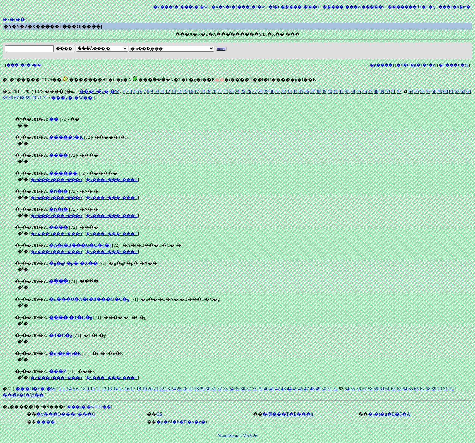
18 (202, 91)
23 (231, 91)
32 (283, 91)
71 (39, 97)
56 (422, 91)
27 (254, 91)
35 (300, 91)
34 (295, 91)
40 (330, 91)
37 (312, 91)
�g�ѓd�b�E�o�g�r (181, 421)
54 (410, 91)
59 (439, 91)
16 (191, 91)
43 (347, 91)
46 (364, 91)
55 (416, 91)
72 (45, 97)
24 (237, 91)
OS (159, 413)
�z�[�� (14, 19)
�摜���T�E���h (287, 413)
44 (353, 91)
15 (185, 91)
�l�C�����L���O (293, 6)
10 (156, 91)
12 (167, 91)
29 (266, 91)
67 (16, 97)
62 (457, 91)
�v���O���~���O (56, 179)
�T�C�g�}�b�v (415, 65)
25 (243, 91)
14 (179, 91)
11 (162, 91)
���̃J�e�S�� (23, 65)
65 (5, 97)
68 (22, 97)
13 (173, 91)
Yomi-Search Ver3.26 (237, 435)
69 (28, 97)
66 (10, 97)
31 (277, 91)
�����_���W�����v (353, 6)
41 (335, 91)
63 (462, 91)
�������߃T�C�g (411, 6)
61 (451, 91)
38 (318, 91)
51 (393, 91)
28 (260, 91)
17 (196, 91)
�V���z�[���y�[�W (180, 6)
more (221, 48)
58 (434, 91)
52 (399, 91)
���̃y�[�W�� (72, 97)
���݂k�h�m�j (455, 6)
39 (324, 91)
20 (214, 91)
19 (208, 91)
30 (272, 91)
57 (428, 91)
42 (341, 91)
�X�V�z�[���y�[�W (238, 6)
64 (468, 91)
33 (289, 91)
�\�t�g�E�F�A (389, 413)
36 (306, 91)
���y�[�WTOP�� (89, 406)
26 (248, 91)
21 (220, 91)
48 (376, 91)
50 (387, 91)
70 (34, 97)
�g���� (381, 65)
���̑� (45, 421)
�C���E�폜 (454, 65)
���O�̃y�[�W (99, 91)
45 (359, 91)
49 (382, 91)
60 (445, 91)
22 (225, 91)
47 (370, 91)
